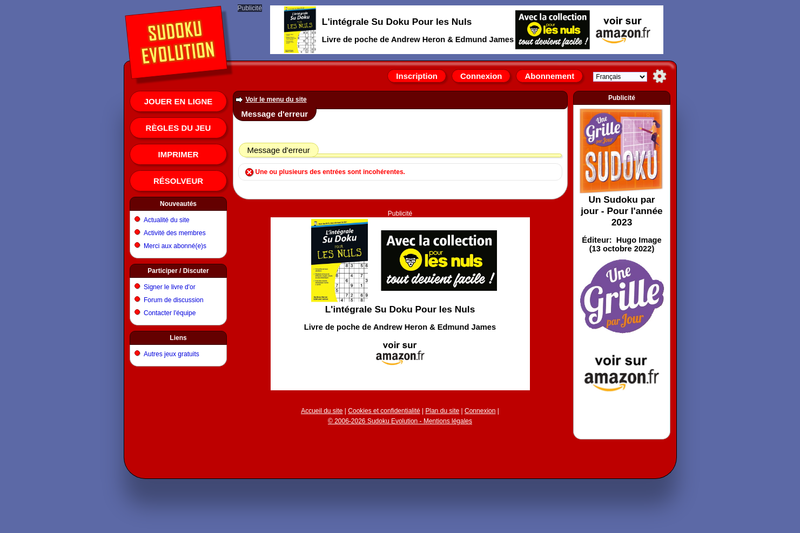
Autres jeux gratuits (171, 354)
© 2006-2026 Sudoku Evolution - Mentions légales (400, 421)
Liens (178, 338)
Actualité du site (167, 220)
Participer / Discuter (178, 271)
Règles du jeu (178, 127)
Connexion (481, 76)
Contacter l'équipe (170, 313)
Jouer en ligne (178, 101)
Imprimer (178, 154)
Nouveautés (178, 204)
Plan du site (443, 411)
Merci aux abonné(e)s (175, 246)
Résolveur (178, 180)
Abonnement (549, 76)
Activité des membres (175, 233)
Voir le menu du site (276, 99)
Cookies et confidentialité (384, 411)
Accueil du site (321, 411)
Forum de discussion (174, 300)
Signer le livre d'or (170, 287)
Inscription (417, 76)
